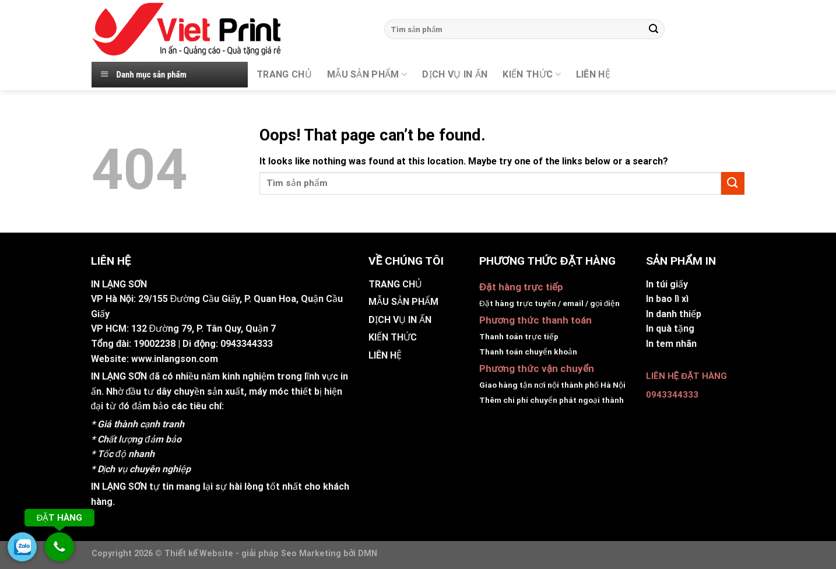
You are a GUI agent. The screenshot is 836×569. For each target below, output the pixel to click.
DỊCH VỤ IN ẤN (454, 74)
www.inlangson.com (174, 358)
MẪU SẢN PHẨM (367, 74)
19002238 (154, 343)
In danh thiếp (673, 313)
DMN (367, 554)
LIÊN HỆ (385, 355)
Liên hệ (593, 74)
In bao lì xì (667, 298)
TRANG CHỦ (284, 74)
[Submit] (653, 29)
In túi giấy (667, 284)
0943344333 (246, 343)
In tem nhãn (671, 343)
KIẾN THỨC (531, 74)
